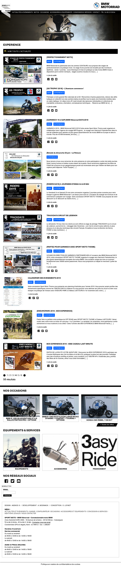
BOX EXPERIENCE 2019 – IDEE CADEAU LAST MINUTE (70, 344)
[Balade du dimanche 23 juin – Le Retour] (64, 153)
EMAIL (5, 490)
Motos (36, 12)
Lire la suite (52, 75)
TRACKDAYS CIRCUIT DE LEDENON (62, 215)
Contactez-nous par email (41, 522)
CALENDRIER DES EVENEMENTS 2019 (44, 278)
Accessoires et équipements (73, 511)
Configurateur (42, 511)
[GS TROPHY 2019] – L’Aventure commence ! (65, 89)
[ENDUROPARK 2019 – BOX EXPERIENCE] (54, 311)
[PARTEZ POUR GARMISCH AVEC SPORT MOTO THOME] (71, 247)
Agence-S (16, 505)
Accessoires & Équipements (61, 12)
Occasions (55, 511)
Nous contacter (29, 513)
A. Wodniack (43, 505)
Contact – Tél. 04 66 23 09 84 (104, 12)
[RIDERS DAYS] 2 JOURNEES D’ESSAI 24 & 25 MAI (68, 184)
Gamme (32, 511)
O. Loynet (67, 505)
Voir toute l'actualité (19, 51)
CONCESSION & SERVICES (97, 511)
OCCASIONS (44, 12)
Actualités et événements (16, 511)
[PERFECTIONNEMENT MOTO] (60, 57)
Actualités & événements (22, 12)
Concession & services (82, 12)
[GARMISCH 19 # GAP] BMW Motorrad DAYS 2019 (67, 120)
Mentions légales (13, 513)
